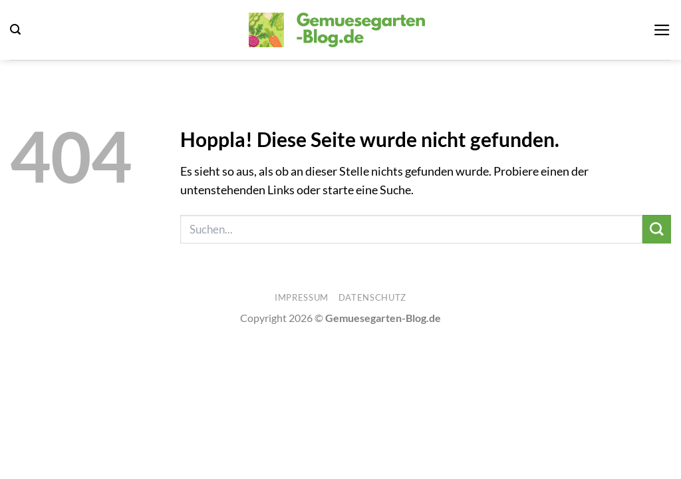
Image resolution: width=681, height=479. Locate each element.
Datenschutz (372, 297)
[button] (15, 30)
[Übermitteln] (656, 229)
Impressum (302, 297)
